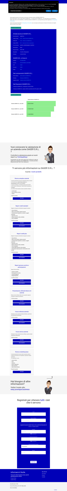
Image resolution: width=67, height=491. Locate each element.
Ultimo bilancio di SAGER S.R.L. (25, 75)
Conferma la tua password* (33, 436)
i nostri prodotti (35, 172)
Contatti (43, 476)
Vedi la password (34, 441)
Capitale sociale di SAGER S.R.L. (25, 80)
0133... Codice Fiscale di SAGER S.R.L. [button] (27, 38)
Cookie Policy (13, 479)
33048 (21, 64)
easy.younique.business (20, 389)
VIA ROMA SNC (23, 60)
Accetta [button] (54, 10)
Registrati (33, 461)
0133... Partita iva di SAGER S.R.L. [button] (26, 40)
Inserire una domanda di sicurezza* (33, 444)
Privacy (43, 475)
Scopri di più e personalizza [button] (16, 10)
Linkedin (55, 489)
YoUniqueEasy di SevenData (27, 22)
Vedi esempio (22, 225)
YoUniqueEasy (22, 157)
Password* (33, 429)
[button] (57, 2)
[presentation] (33, 458)
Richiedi (22, 198)
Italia (21, 69)
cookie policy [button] (42, 5)
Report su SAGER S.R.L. (15, 27)
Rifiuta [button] (48, 10)
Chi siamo (44, 473)
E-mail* (33, 411)
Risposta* (33, 450)
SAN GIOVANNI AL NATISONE (25, 62)
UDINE (21, 67)
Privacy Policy (13, 478)
